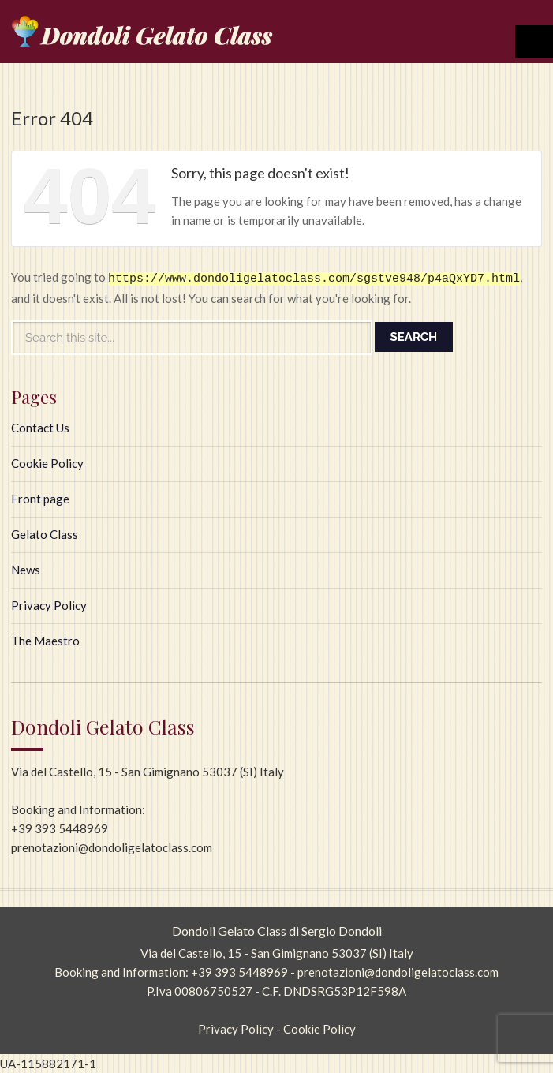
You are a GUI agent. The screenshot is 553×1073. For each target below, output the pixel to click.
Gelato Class (44, 534)
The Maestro (45, 641)
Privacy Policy (49, 605)
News (25, 570)
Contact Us (40, 428)
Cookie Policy (47, 463)
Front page (40, 499)
